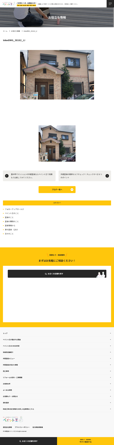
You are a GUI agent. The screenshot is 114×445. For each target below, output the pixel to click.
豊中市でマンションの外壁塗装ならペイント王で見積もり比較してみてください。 (31, 176)
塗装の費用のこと (12, 221)
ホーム (5, 31)
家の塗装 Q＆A (11, 229)
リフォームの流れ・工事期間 (12, 377)
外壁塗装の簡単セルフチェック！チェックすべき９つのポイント (81, 176)
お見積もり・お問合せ (10, 396)
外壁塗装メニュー (9, 358)
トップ (5, 333)
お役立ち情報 (15, 31)
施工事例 (6, 371)
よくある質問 (7, 390)
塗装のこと (9, 217)
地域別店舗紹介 (8, 352)
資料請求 (6, 403)
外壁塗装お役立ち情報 (10, 365)
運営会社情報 (7, 427)
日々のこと (9, 233)
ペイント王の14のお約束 (11, 346)
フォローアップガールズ (14, 209)
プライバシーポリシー (22, 427)
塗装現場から (10, 225)
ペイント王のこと (12, 213)
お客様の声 (6, 384)
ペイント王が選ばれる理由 (12, 339)
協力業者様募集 (38, 427)
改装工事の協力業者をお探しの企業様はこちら (18, 409)
